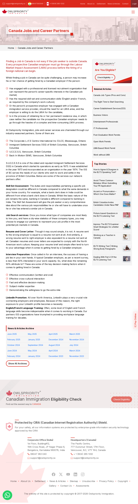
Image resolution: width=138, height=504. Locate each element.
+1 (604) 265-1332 (55, 4)
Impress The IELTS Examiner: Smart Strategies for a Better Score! (106, 227)
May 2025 (32, 334)
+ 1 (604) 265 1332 (83, 461)
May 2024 (32, 350)
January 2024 (34, 356)
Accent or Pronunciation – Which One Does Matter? (104, 192)
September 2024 (35, 345)
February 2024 (13, 356)
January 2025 (34, 339)
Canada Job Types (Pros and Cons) (109, 95)
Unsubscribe (88, 488)
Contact (125, 4)
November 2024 (76, 339)
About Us (91, 4)
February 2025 (13, 339)
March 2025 (74, 334)
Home (82, 4)
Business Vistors (100, 115)
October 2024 (13, 345)
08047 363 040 (38, 461)
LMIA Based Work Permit (104, 148)
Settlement (101, 4)
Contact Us (66, 492)
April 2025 (53, 334)
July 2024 (73, 345)
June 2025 (12, 334)
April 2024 (53, 350)
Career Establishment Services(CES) (109, 108)
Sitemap (74, 488)
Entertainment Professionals (105, 121)
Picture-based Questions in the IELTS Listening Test (105, 214)
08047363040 (35, 4)
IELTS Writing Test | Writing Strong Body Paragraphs (105, 247)
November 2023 (76, 356)
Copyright (123, 488)
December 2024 (56, 339)
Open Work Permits (102, 141)
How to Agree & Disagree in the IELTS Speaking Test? (105, 170)
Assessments (82, 492)
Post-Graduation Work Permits (106, 135)
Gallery (52, 492)
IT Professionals (100, 128)
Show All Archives (17, 363)
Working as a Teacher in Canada (104, 236)
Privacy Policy (106, 488)
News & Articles (114, 4)
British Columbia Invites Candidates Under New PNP (106, 203)
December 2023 (56, 356)
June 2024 (12, 350)
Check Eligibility (105, 77)
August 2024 (54, 345)
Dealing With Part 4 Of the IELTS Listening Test (105, 258)
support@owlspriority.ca (13, 4)
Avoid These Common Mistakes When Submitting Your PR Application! (105, 183)
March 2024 (74, 350)
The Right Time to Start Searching (108, 102)
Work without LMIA (101, 155)
